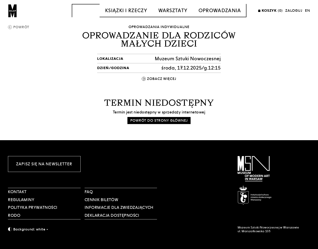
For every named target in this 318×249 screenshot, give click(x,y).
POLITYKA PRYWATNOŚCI (32, 207)
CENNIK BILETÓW (101, 199)
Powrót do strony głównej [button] (159, 120)
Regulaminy (21, 199)
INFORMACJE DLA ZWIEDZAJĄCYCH (119, 207)
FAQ (89, 191)
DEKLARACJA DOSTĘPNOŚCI (112, 215)
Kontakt (17, 191)
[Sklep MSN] (12, 10)
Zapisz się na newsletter (44, 164)
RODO (14, 215)
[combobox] (44, 229)
